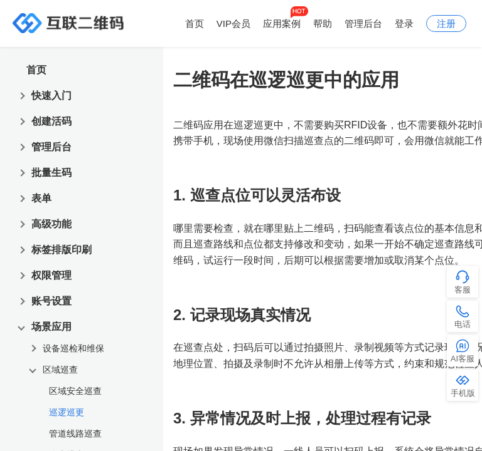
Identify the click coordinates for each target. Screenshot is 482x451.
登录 (404, 23)
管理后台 (363, 23)
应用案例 (282, 23)
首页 (194, 23)
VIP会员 (233, 23)
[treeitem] (87, 409)
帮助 (322, 23)
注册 (446, 23)
